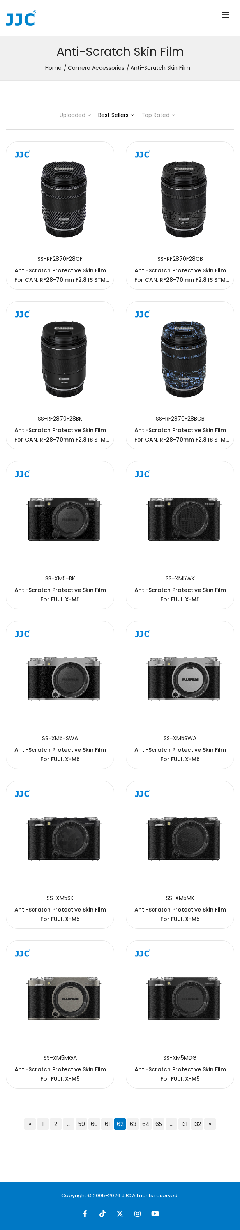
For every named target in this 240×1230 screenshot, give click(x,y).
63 (133, 1124)
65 (158, 1124)
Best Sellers (116, 115)
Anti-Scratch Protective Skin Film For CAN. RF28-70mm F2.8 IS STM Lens (60, 280)
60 (94, 1124)
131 (184, 1124)
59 (81, 1124)
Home (53, 68)
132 (197, 1124)
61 (107, 1124)
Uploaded (75, 115)
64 (146, 1124)
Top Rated (158, 115)
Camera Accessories (96, 68)
